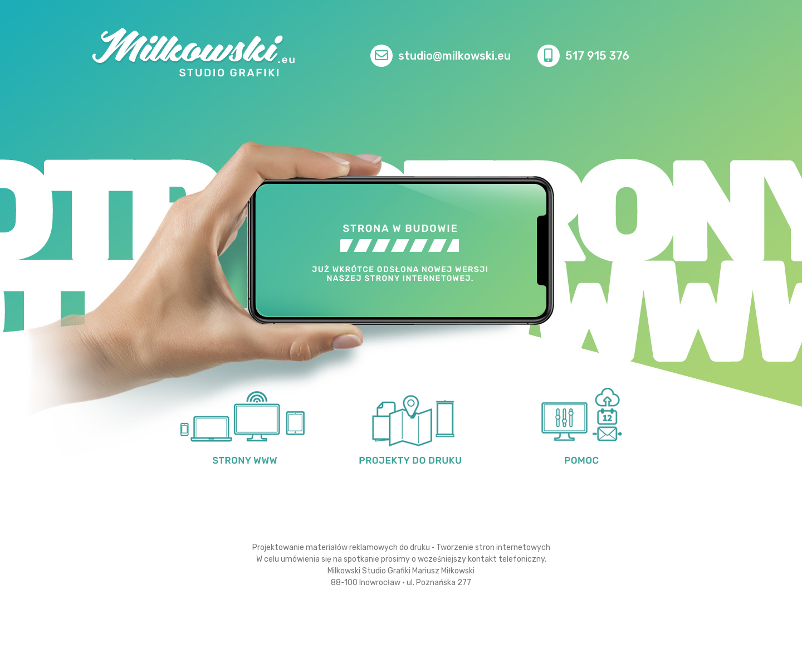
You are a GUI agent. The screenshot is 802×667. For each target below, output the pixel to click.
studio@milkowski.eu (454, 55)
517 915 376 (597, 55)
